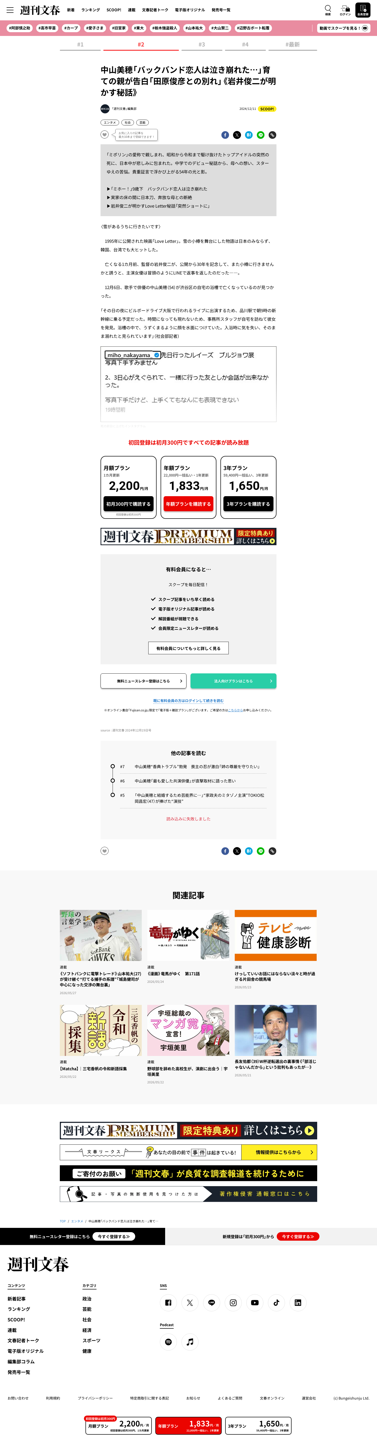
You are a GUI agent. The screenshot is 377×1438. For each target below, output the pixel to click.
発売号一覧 (221, 10)
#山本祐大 (194, 28)
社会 (128, 122)
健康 (86, 1351)
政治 (86, 1298)
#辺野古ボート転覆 (253, 28)
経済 (86, 1330)
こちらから (235, 710)
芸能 (142, 122)
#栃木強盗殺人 (164, 28)
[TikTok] (276, 1302)
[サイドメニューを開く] (10, 10)
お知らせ (193, 1398)
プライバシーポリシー (95, 1398)
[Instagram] (233, 1302)
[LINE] (211, 1302)
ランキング (90, 10)
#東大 (139, 28)
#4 (245, 44)
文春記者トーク (155, 10)
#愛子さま (95, 28)
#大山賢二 (220, 28)
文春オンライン (272, 1398)
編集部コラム (21, 1361)
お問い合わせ (18, 1398)
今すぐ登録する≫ (114, 1236)
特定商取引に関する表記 (149, 1398)
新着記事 (17, 1298)
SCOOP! (114, 10)
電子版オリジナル (190, 10)
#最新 (293, 44)
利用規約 (53, 1398)
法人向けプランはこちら (233, 680)
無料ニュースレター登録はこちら (143, 680)
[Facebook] (168, 1302)
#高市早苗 (47, 28)
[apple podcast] (190, 1342)
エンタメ (110, 122)
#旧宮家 (119, 28)
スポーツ (91, 1340)
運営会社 (309, 1398)
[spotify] (168, 1342)
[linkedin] (298, 1302)
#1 (80, 44)
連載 (131, 10)
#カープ (71, 28)
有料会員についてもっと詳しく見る (188, 648)
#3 (202, 44)
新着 (71, 10)
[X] (190, 1302)
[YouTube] (254, 1302)
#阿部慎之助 (19, 28)
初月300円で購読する (128, 503)
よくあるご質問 (230, 1398)
